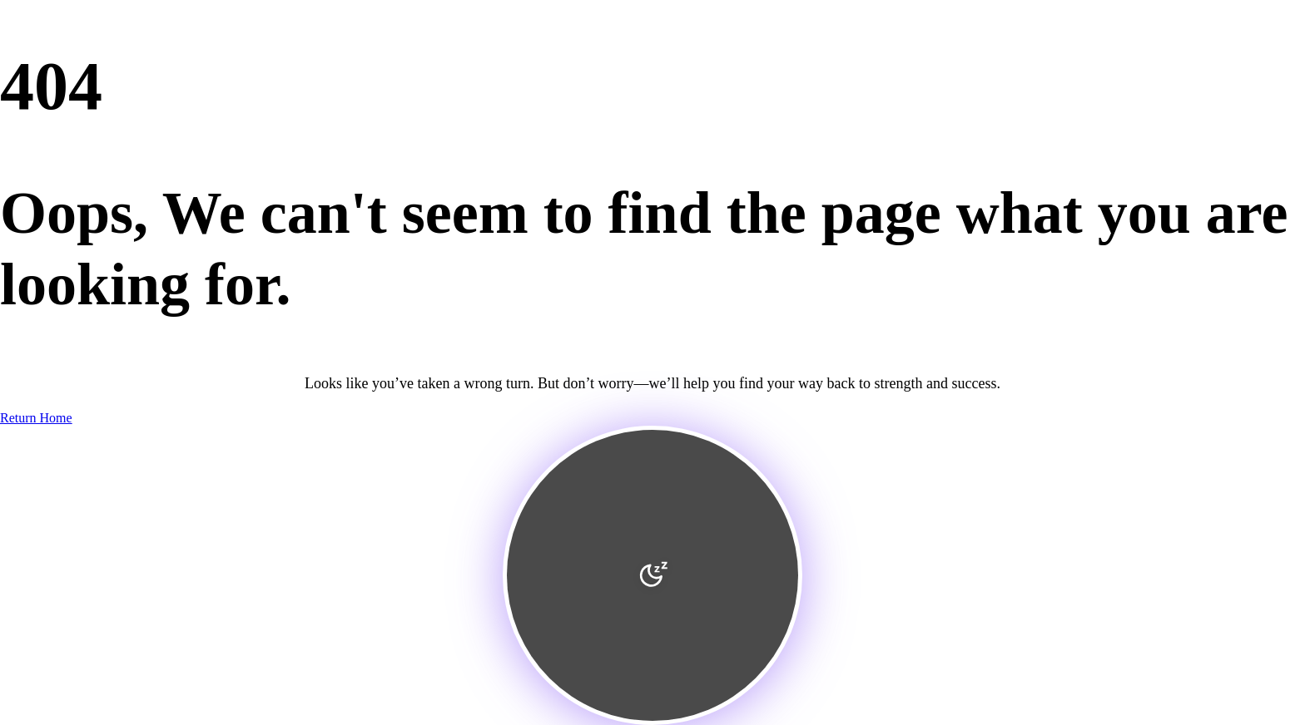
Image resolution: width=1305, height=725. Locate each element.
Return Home (36, 418)
